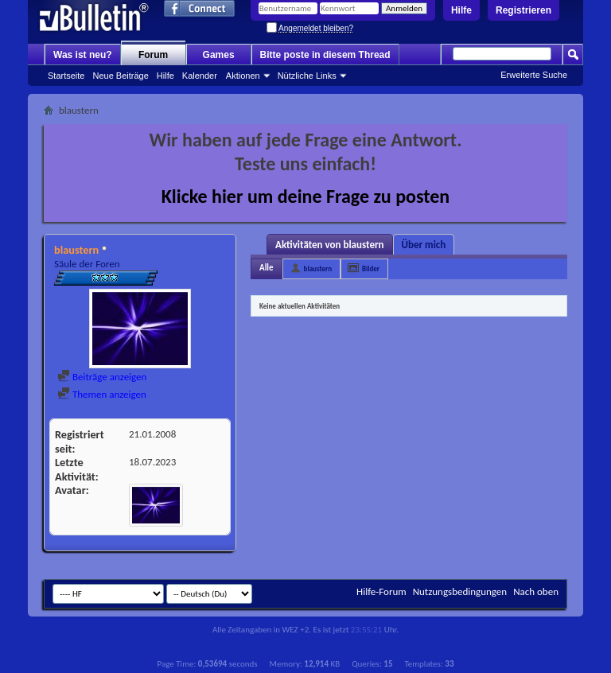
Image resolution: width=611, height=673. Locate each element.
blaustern (318, 268)
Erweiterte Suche (533, 75)
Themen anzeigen (101, 394)
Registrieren (523, 10)
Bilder (370, 268)
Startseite (66, 75)
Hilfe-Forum (381, 591)
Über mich (424, 245)
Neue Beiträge (120, 75)
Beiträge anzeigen (101, 377)
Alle (266, 268)
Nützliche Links (307, 75)
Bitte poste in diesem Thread (325, 54)
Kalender (199, 75)
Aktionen (243, 75)
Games (219, 54)
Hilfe (461, 10)
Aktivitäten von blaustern (329, 245)
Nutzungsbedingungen (460, 591)
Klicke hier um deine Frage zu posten (306, 196)
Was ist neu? (82, 54)
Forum (153, 54)
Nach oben (535, 591)
